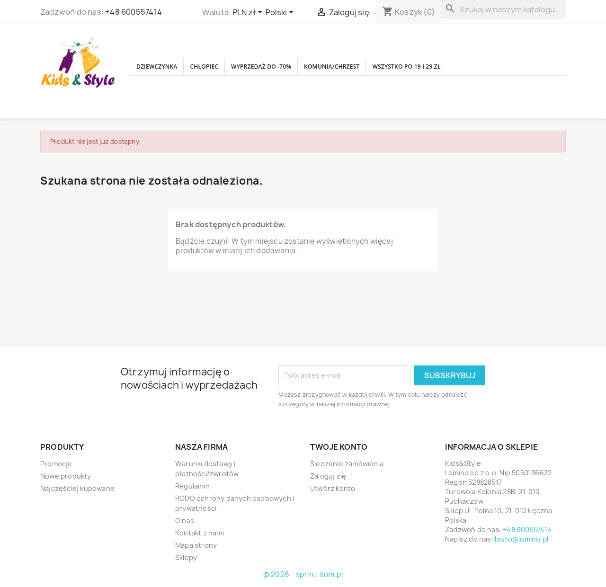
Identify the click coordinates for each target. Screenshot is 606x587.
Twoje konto (338, 447)
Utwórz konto (332, 488)
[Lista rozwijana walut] (249, 12)
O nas (184, 520)
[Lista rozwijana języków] (281, 12)
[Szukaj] (503, 9)
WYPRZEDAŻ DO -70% (301, 66)
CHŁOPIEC (227, 66)
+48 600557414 (133, 12)
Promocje (56, 463)
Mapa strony (196, 545)
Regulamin (192, 485)
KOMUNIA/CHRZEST (393, 66)
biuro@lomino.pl (521, 538)
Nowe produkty (65, 475)
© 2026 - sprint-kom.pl (303, 574)
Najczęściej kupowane (77, 488)
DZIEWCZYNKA (165, 66)
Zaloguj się (328, 475)
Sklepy (186, 557)
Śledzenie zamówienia (346, 463)
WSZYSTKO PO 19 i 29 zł (488, 66)
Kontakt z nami (199, 532)
